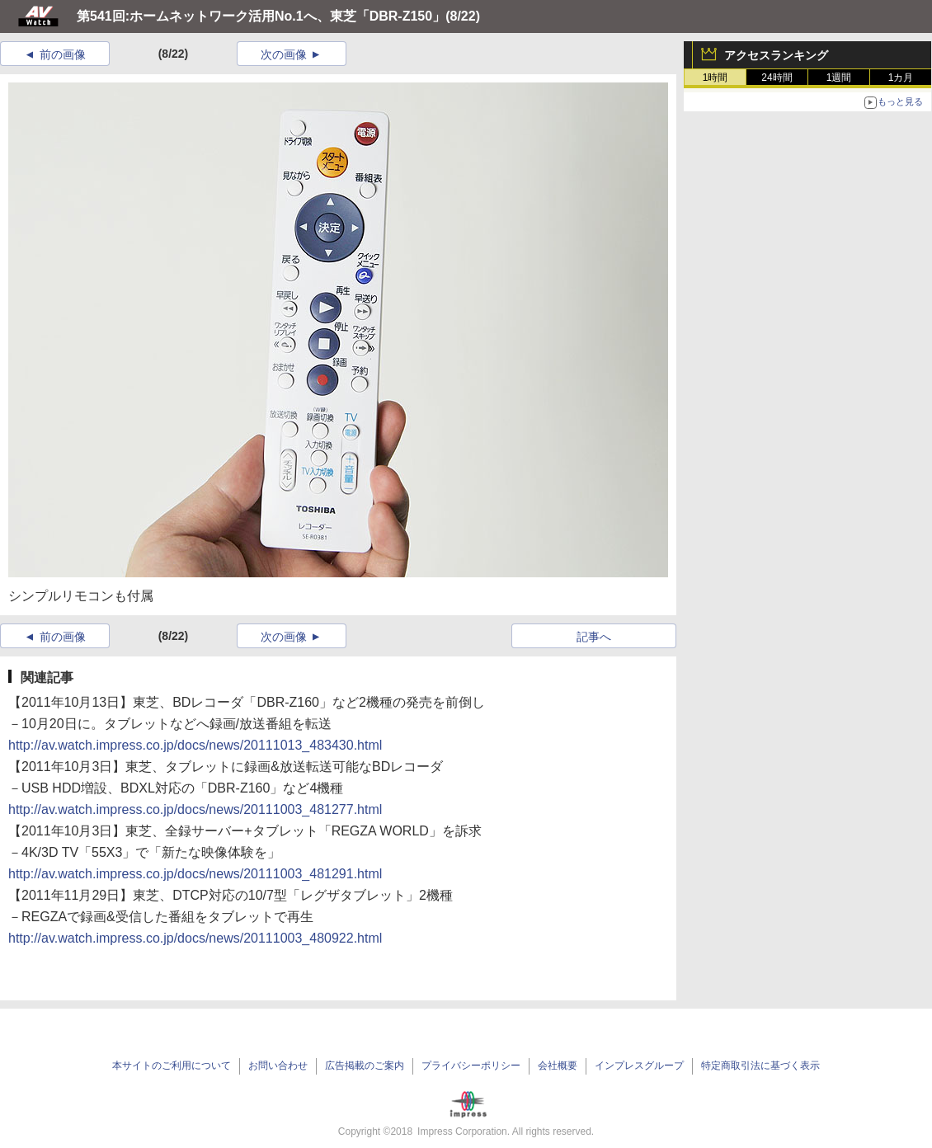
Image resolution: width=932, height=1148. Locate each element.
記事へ (594, 636)
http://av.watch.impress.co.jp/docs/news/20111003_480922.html (195, 938)
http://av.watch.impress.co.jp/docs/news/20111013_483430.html (195, 745)
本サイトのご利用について (171, 1065)
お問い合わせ (278, 1065)
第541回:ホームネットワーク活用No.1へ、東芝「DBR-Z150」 (261, 16)
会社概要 (557, 1065)
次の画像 (284, 54)
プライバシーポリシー (470, 1065)
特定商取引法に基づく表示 (760, 1065)
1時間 (715, 77)
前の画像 (63, 54)
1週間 (839, 77)
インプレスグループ (639, 1065)
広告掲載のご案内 (364, 1065)
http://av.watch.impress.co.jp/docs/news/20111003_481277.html (195, 809)
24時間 (776, 77)
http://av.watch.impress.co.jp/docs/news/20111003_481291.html (195, 874)
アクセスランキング (776, 55)
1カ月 (901, 77)
